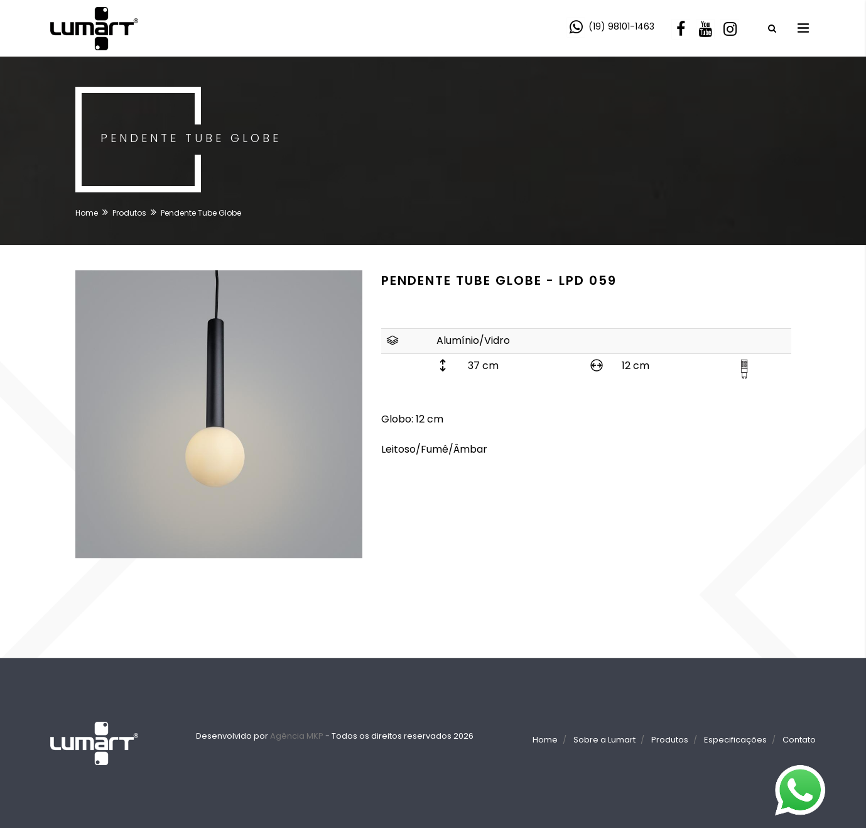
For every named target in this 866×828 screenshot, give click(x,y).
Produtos (129, 212)
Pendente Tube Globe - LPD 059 (499, 280)
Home (86, 212)
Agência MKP (296, 736)
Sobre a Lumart (604, 740)
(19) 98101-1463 (621, 26)
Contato (799, 740)
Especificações (735, 740)
